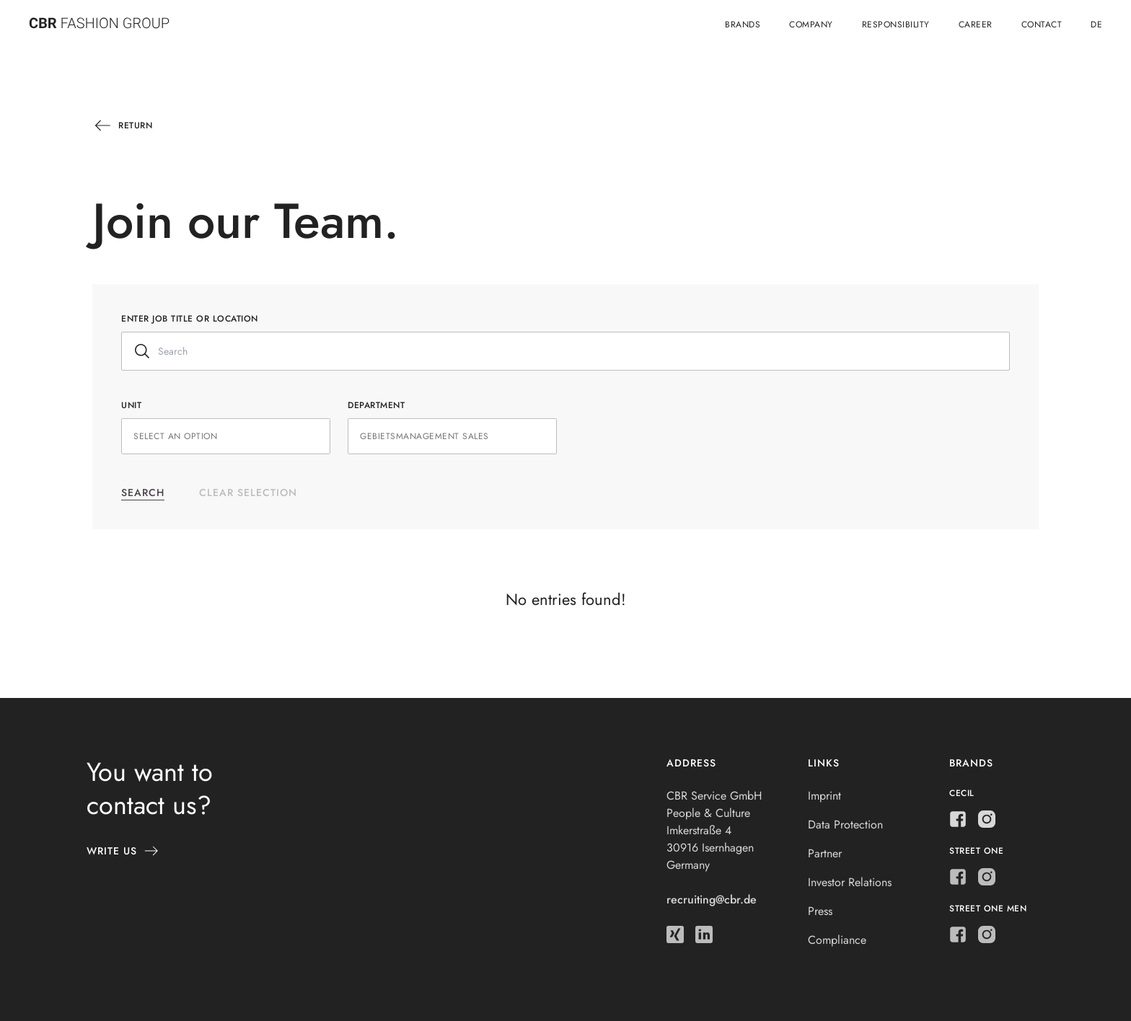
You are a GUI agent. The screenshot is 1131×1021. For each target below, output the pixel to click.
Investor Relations (850, 882)
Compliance (837, 940)
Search (142, 492)
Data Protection (845, 824)
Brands (742, 24)
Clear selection (248, 492)
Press (820, 911)
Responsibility (896, 24)
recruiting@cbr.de (711, 899)
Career (976, 24)
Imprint (824, 795)
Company (811, 24)
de (1096, 24)
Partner (825, 853)
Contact (1041, 24)
